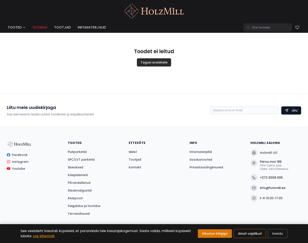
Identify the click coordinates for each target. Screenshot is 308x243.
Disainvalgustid (80, 190)
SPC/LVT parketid (81, 159)
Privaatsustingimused (206, 167)
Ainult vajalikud (250, 233)
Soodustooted (201, 159)
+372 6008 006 (266, 177)
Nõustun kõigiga (215, 233)
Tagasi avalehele (154, 62)
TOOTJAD (62, 27)
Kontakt (135, 167)
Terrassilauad (79, 213)
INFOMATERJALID (92, 27)
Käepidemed (78, 175)
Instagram (17, 162)
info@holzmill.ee (267, 187)
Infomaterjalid (201, 152)
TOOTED (17, 27)
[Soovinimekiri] (297, 27)
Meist (133, 152)
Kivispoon (75, 198)
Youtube (16, 168)
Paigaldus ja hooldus (84, 206)
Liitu (291, 110)
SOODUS (40, 27)
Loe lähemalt (44, 236)
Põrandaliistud (79, 183)
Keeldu (277, 233)
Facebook (17, 155)
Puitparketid (77, 152)
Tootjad (135, 159)
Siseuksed (75, 167)
